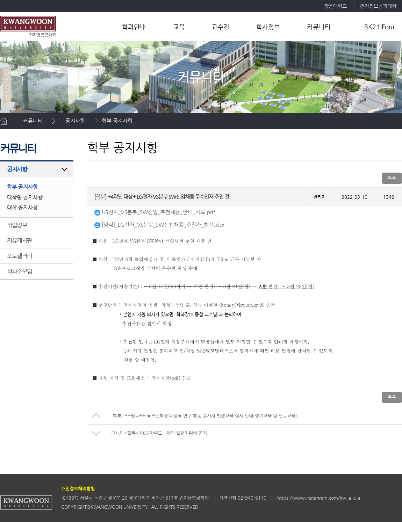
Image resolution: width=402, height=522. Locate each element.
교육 (179, 26)
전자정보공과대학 (378, 6)
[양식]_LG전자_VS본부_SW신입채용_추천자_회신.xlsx (159, 224)
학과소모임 (19, 271)
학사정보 (268, 26)
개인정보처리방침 (78, 488)
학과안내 (134, 26)
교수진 (220, 26)
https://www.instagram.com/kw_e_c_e (318, 497)
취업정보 (17, 225)
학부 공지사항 (117, 121)
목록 (392, 178)
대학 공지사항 (22, 207)
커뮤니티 (319, 26)
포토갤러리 (19, 255)
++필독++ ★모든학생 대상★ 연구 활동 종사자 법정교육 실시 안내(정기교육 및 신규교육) (204, 415)
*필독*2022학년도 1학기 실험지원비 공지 (159, 433)
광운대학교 (335, 6)
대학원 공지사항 (25, 197)
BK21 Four (379, 26)
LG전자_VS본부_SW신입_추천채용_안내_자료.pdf (154, 212)
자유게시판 (19, 240)
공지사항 (75, 121)
